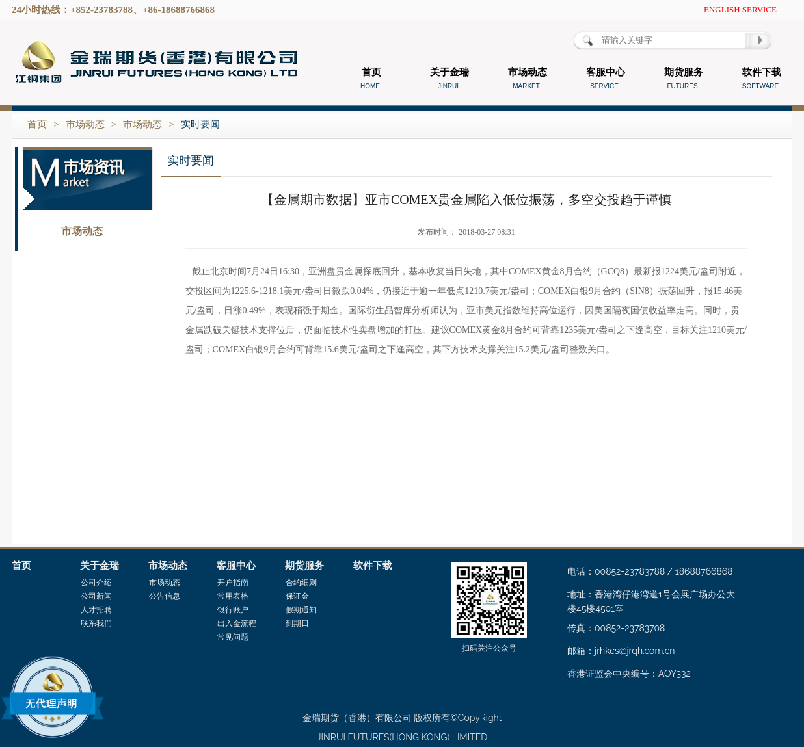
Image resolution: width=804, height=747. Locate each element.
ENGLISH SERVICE (740, 9)
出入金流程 (236, 623)
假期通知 (301, 609)
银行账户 (232, 609)
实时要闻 (200, 124)
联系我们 (96, 623)
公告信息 (82, 257)
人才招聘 (96, 609)
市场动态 (85, 124)
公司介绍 (96, 582)
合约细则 (301, 582)
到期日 (297, 623)
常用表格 (232, 596)
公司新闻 (96, 596)
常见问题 (232, 637)
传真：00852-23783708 (616, 628)
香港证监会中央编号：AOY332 (629, 673)
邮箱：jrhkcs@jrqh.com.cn (621, 651)
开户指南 (232, 582)
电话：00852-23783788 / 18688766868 (650, 571)
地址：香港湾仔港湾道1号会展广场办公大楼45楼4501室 (651, 601)
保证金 (297, 596)
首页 (37, 124)
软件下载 (372, 565)
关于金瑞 (99, 565)
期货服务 (304, 565)
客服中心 (236, 565)
